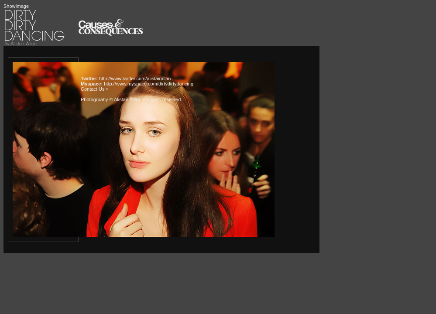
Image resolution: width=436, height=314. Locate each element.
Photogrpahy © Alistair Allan (110, 99)
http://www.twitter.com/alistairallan (135, 78)
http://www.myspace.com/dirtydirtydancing (148, 83)
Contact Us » (95, 89)
